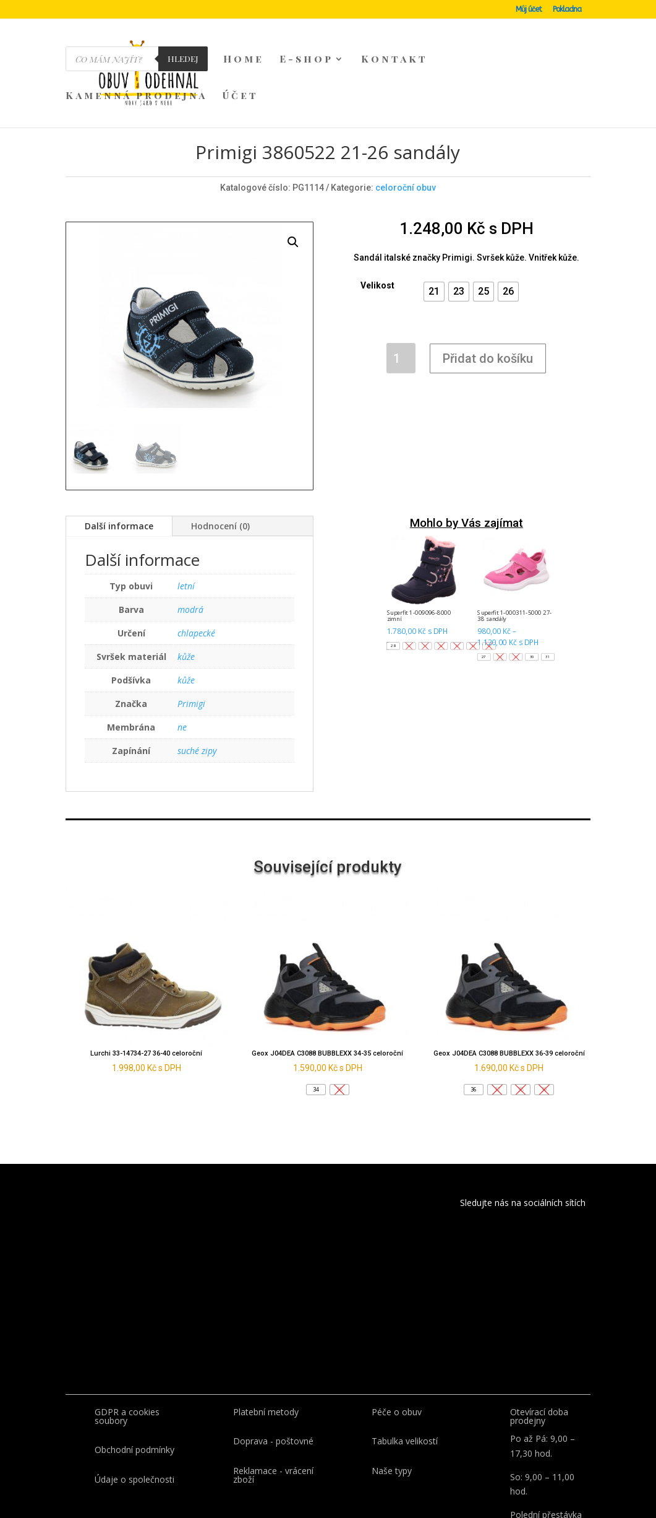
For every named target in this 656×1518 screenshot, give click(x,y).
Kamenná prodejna (136, 96)
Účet (240, 96)
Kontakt (394, 59)
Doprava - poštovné (273, 1383)
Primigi (191, 645)
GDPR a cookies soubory (127, 1358)
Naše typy (392, 1412)
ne (182, 669)
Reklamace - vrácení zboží (273, 1417)
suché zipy (196, 692)
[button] (434, 233)
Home (243, 59)
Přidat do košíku (488, 300)
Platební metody (266, 1354)
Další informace (119, 468)
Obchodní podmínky (134, 1391)
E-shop (306, 59)
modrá (190, 551)
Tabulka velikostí (405, 1383)
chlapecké (196, 575)
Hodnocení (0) (220, 468)
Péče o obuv (397, 1354)
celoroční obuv (405, 129)
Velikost (377, 227)
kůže (186, 598)
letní (186, 528)
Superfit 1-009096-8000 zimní (418, 557)
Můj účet (529, 10)
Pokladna (567, 10)
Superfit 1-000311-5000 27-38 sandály (514, 557)
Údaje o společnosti (134, 1421)
